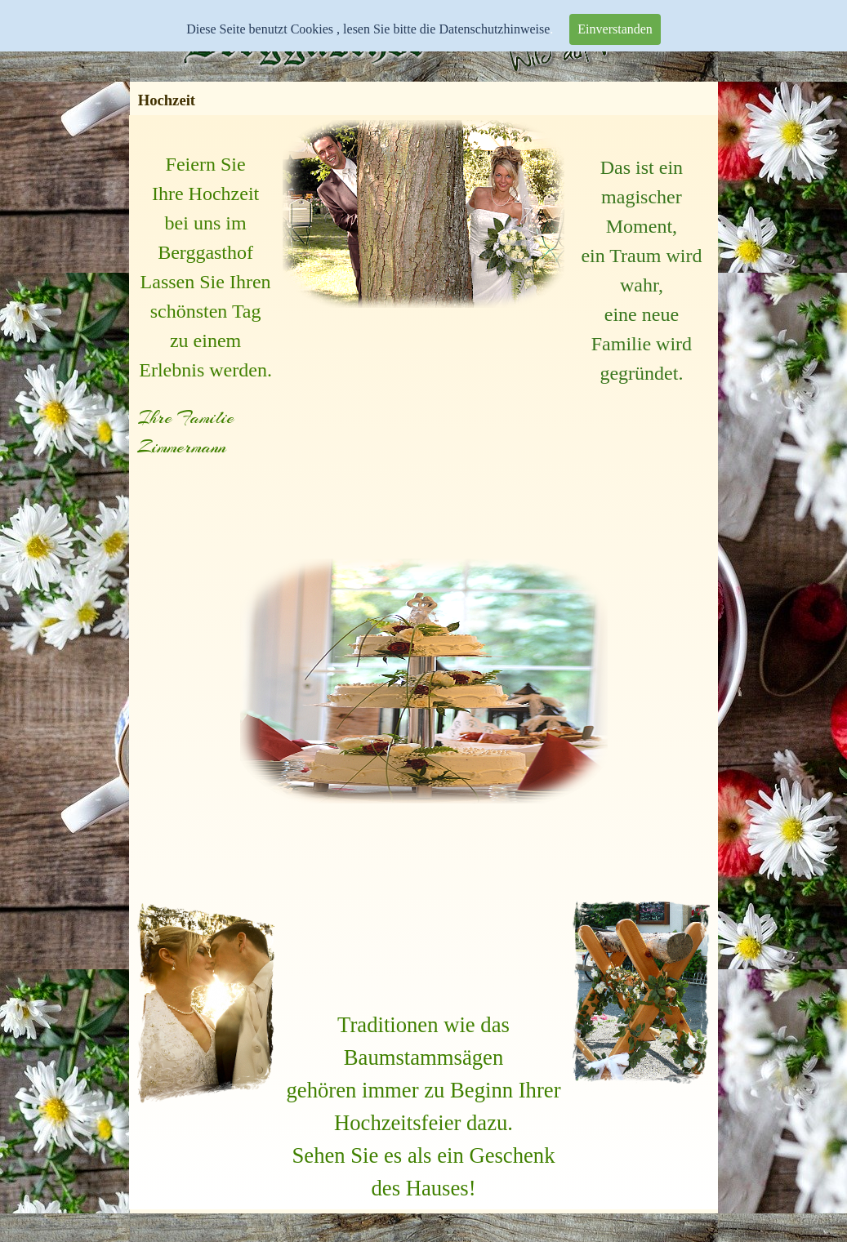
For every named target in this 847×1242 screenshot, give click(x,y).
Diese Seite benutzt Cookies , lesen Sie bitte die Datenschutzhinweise (368, 29)
